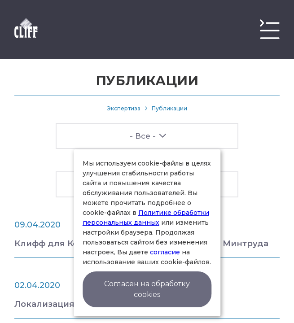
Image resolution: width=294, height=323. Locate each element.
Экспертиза (123, 108)
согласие (165, 252)
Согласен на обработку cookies (147, 289)
